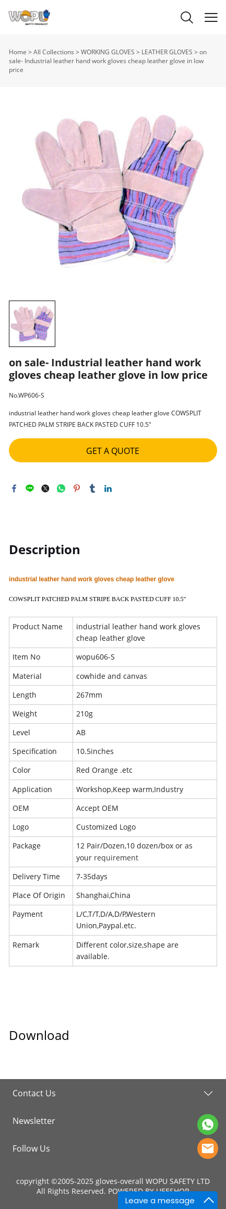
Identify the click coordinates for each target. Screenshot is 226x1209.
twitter (45, 488)
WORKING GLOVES (108, 51)
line (30, 488)
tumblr (92, 488)
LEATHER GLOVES (167, 51)
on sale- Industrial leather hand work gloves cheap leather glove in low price (108, 60)
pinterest (77, 488)
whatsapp (61, 488)
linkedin (108, 488)
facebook (14, 488)
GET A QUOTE (112, 451)
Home (18, 51)
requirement (116, 858)
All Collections (53, 51)
